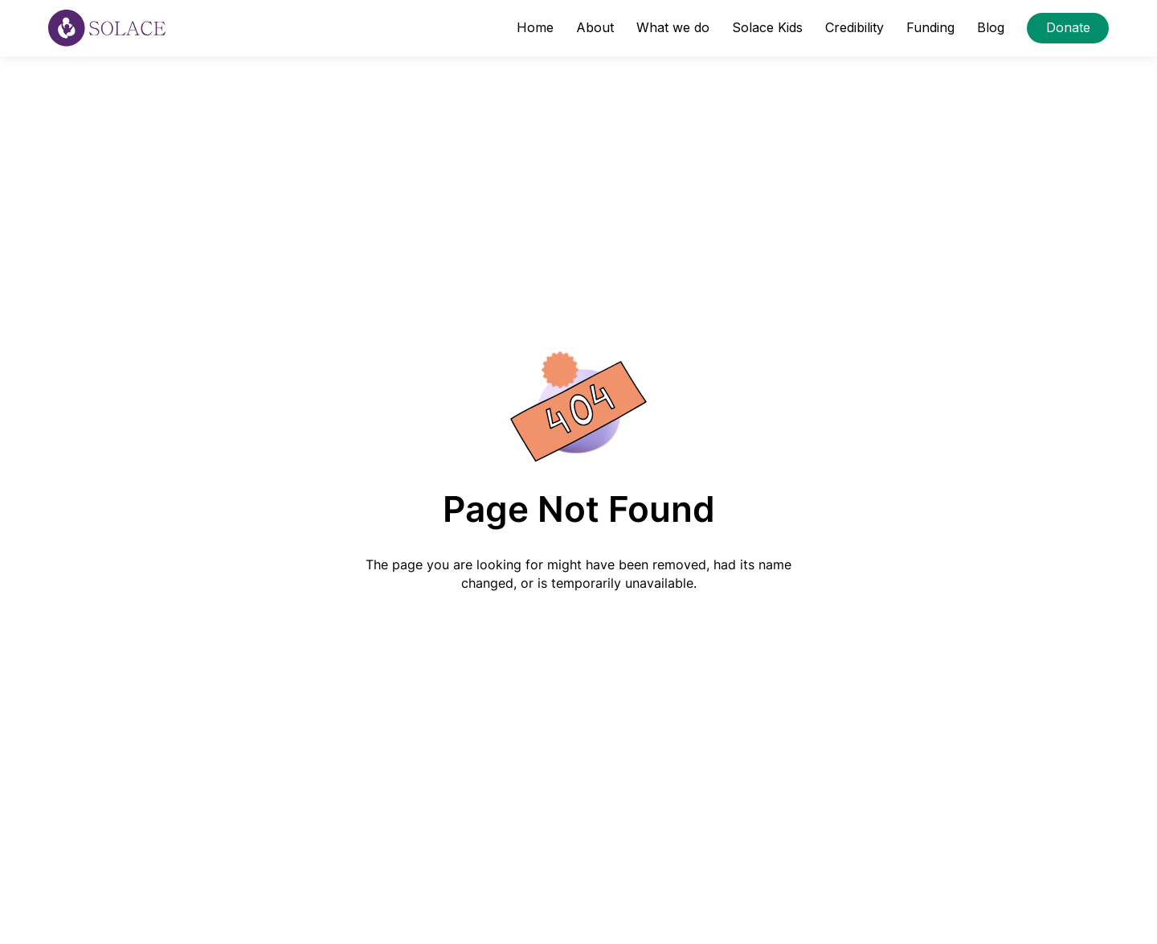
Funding (930, 27)
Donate (1068, 27)
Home (535, 27)
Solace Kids (767, 27)
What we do (672, 27)
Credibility (854, 27)
